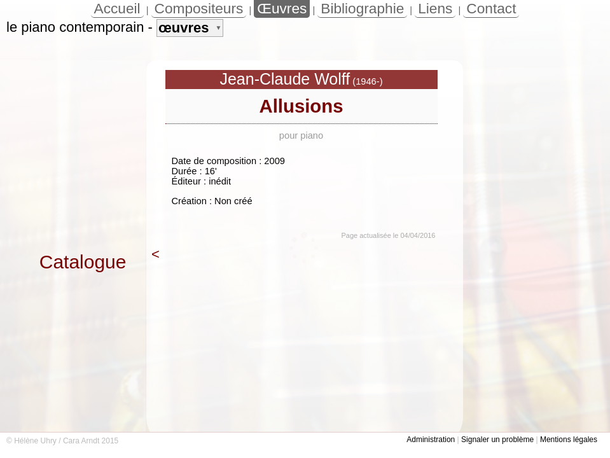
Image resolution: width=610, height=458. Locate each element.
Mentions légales (568, 439)
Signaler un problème (497, 439)
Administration (430, 439)
